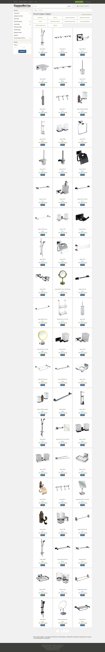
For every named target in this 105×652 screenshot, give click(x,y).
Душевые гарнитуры (70, 17)
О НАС (36, 1)
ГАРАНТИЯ (31, 1)
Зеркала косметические (70, 21)
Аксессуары (22, 24)
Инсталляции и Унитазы (22, 38)
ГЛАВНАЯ (15, 1)
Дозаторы (16, 18)
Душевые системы (18, 15)
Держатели (40, 17)
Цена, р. (16, 44)
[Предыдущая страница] (57, 631)
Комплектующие (22, 21)
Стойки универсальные (40, 25)
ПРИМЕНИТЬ (22, 51)
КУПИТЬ (43, 54)
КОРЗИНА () (88, 1)
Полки (40, 21)
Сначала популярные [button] (87, 14)
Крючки (55, 17)
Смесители (22, 13)
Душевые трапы (18, 32)
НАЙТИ (69, 6)
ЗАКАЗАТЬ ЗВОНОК (79, 1)
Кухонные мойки (18, 26)
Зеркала (16, 35)
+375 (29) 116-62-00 (84, 6)
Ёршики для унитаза (55, 21)
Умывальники (17, 29)
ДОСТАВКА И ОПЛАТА (23, 1)
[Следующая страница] (67, 631)
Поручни (55, 25)
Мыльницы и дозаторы (85, 17)
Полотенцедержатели (85, 21)
